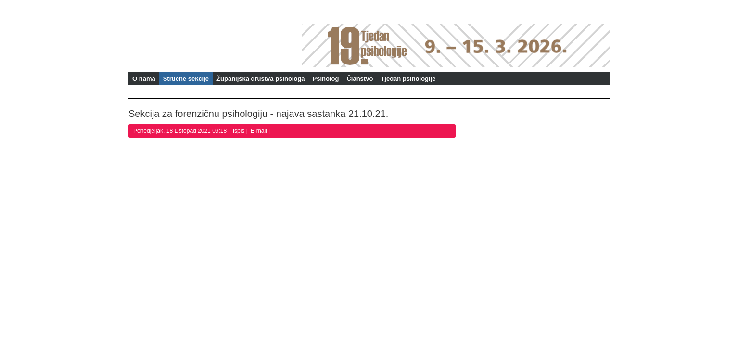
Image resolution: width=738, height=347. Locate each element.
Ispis (239, 131)
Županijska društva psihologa (260, 78)
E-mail (259, 131)
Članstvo (359, 78)
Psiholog (326, 78)
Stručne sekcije (186, 78)
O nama (143, 78)
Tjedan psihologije (408, 78)
